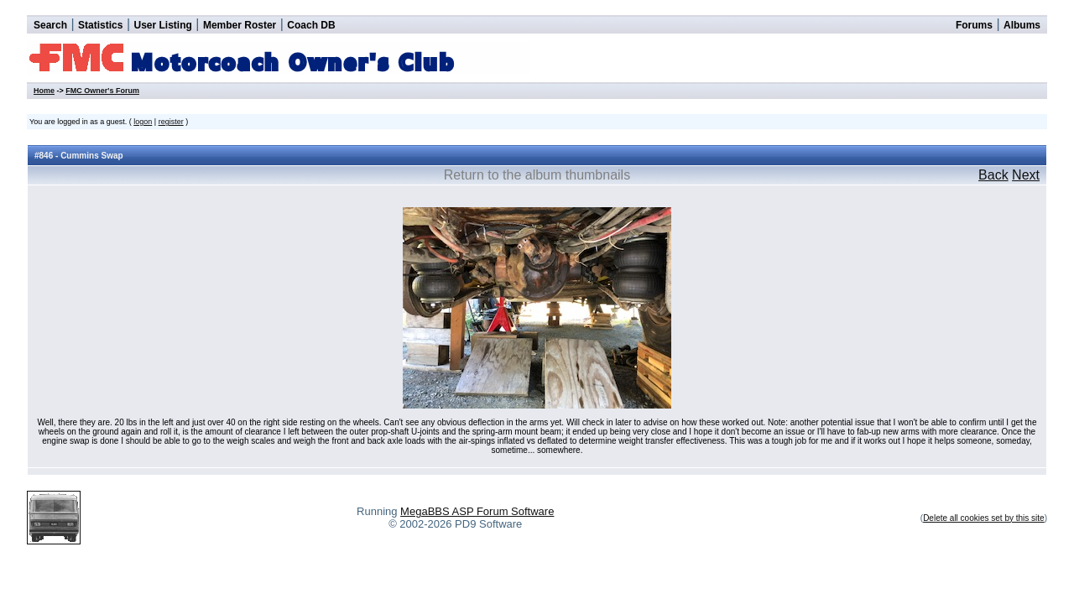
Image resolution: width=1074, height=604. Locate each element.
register (171, 121)
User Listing (162, 25)
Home (44, 90)
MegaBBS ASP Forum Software (477, 511)
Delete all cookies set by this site (984, 518)
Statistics (100, 25)
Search (50, 25)
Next (1026, 175)
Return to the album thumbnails (537, 175)
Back (993, 175)
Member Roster (239, 25)
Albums (1022, 25)
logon (142, 121)
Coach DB (311, 25)
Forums (974, 25)
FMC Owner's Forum (102, 90)
